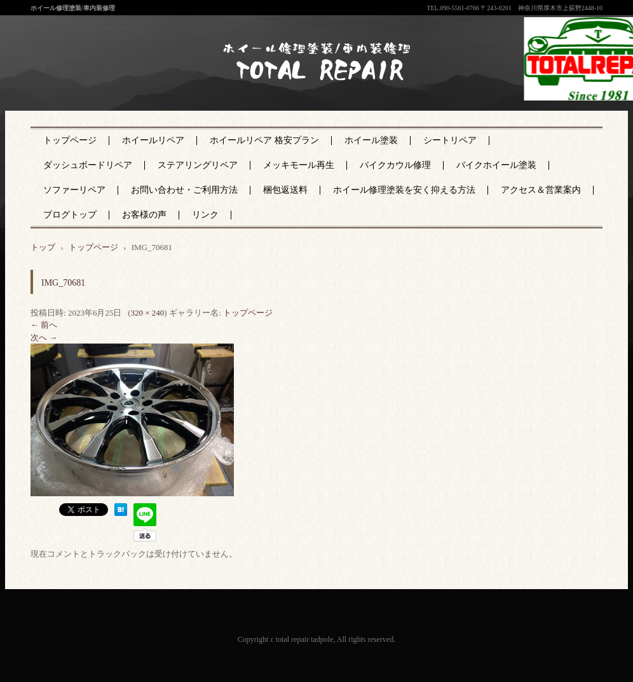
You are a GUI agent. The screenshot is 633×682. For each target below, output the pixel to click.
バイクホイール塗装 (496, 165)
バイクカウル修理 (395, 165)
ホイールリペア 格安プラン (264, 140)
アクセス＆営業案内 (541, 190)
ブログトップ (70, 214)
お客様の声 (144, 214)
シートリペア (450, 140)
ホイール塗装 (371, 140)
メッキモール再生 (298, 165)
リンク (205, 214)
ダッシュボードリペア (87, 165)
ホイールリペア (153, 140)
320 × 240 (147, 312)
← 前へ (44, 325)
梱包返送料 (285, 190)
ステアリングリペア (198, 165)
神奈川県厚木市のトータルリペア (307, 88)
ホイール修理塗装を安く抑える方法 (404, 190)
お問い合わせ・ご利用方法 (184, 190)
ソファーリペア (74, 190)
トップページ (70, 140)
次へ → (44, 337)
